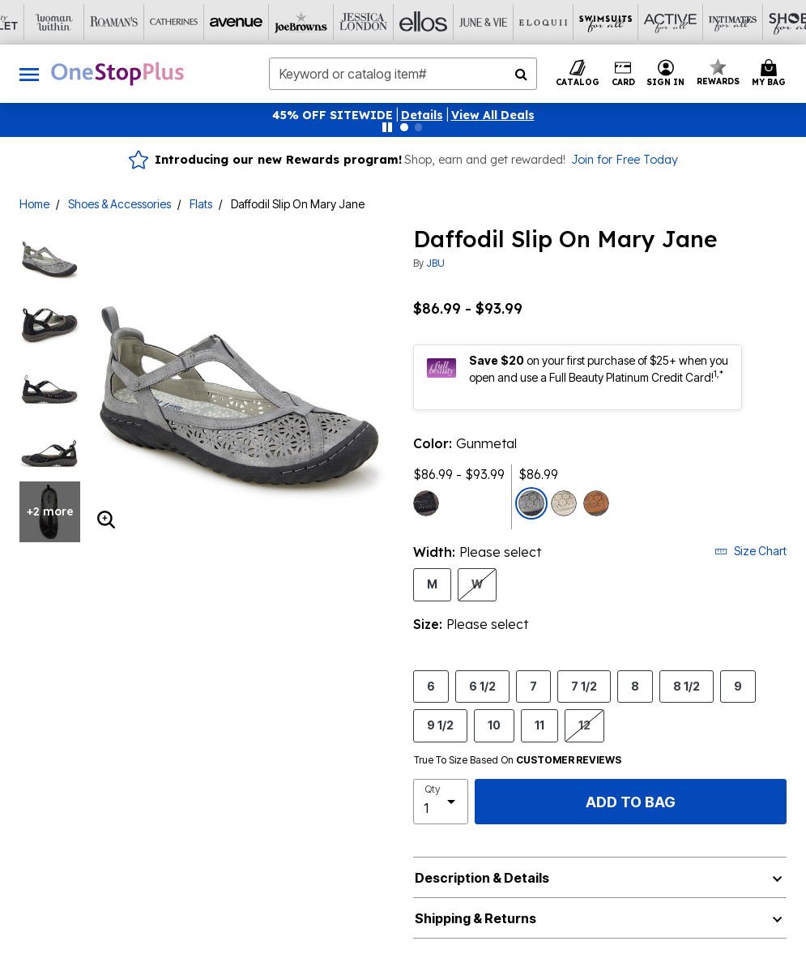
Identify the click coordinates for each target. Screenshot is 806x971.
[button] (422, 115)
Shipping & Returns (475, 918)
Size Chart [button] (750, 551)
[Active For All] (553, 22)
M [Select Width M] (432, 583)
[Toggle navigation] (29, 74)
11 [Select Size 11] (539, 724)
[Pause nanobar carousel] (387, 127)
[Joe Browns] (194, 22)
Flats (201, 204)
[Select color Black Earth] (426, 503)
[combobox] (403, 74)
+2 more (50, 511)
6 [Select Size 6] (431, 685)
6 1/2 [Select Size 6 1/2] (482, 685)
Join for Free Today (624, 159)
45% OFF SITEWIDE (332, 115)
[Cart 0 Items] (771, 73)
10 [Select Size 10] (494, 724)
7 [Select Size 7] (533, 685)
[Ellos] (313, 22)
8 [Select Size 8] (635, 685)
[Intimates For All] (613, 22)
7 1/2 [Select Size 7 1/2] (584, 685)
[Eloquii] (433, 22)
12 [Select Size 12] (584, 724)
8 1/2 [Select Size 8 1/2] (686, 685)
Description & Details (482, 878)
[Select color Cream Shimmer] (564, 503)
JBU (435, 263)
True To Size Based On (517, 760)
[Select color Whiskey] (596, 503)
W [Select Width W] (477, 583)
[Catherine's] (74, 22)
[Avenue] (134, 22)
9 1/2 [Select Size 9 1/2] (440, 724)
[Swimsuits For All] (493, 22)
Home (34, 204)
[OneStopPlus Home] (117, 74)
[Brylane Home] (733, 22)
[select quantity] (441, 801)
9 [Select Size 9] (738, 685)
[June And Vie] (373, 22)
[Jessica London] (254, 22)
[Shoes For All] (673, 22)
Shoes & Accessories (119, 204)
